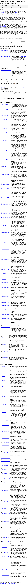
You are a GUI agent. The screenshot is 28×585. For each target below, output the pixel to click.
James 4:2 (4, 569)
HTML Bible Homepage (4, 87)
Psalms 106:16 (5, 296)
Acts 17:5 (4, 386)
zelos (16, 12)
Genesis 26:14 (5, 104)
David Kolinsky (3, 26)
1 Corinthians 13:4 (5, 465)
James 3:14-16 (5, 556)
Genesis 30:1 (5, 109)
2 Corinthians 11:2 (5, 50)
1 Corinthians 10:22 (5, 458)
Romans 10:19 (5, 425)
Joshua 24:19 (5, 225)
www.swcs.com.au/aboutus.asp (7, 583)
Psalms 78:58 (5, 287)
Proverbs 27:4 (5, 318)
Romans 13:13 (5, 445)
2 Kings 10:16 (5, 269)
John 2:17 (4, 366)
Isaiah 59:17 (5, 357)
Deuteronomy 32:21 (5, 217)
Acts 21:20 (4, 404)
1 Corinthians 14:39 (5, 478)
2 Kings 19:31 (5, 273)
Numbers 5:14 (5, 132)
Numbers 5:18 (5, 150)
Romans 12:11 (5, 442)
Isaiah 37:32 (5, 351)
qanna (2, 12)
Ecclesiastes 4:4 (4, 337)
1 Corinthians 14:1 (5, 469)
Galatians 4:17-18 (5, 528)
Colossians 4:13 (5, 541)
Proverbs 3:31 (5, 302)
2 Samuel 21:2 (5, 232)
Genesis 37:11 (5, 115)
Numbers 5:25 (5, 159)
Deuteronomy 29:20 (5, 204)
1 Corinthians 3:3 (4, 452)
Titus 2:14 (4, 547)
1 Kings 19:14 (5, 259)
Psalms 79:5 (5, 292)
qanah (4, 25)
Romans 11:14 (5, 438)
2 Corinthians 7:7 (4, 482)
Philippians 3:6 (5, 537)
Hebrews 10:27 (5, 552)
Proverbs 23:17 (5, 314)
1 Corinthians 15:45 (5, 56)
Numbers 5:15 (5, 140)
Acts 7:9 (3, 376)
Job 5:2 (4, 279)
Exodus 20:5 (4, 119)
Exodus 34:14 (5, 128)
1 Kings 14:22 (5, 242)
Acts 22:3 (4, 412)
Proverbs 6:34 (5, 305)
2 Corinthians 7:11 (5, 490)
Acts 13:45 (4, 380)
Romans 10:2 (5, 420)
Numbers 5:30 (5, 166)
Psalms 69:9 (5, 282)
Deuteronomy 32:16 (5, 213)
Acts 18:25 (4, 396)
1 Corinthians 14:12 (5, 473)
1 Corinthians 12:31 (5, 461)
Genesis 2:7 (23, 56)
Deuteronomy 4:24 (5, 39)
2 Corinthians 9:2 (4, 501)
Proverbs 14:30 (5, 309)
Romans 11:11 (5, 431)
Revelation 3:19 (5, 575)
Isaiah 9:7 (4, 344)
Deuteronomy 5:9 (5, 188)
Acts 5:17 (4, 370)
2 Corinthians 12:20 (5, 513)
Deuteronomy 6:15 (5, 197)
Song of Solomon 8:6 (6, 70)
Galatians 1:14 (5, 521)
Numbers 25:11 (5, 174)
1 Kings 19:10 (5, 249)
